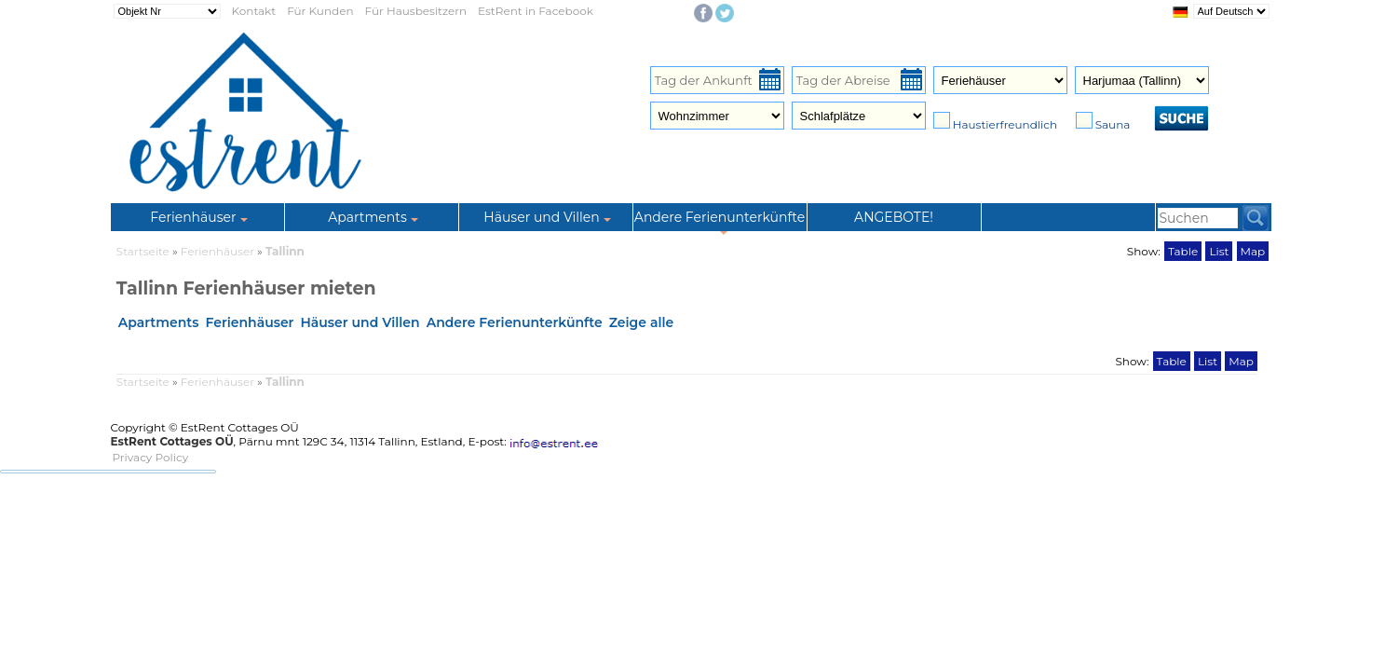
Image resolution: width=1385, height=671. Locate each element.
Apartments (158, 322)
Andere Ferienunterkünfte (515, 322)
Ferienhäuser (219, 251)
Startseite (143, 251)
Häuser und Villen (359, 322)
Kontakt (254, 11)
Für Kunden (320, 11)
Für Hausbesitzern (416, 11)
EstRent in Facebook (535, 11)
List (1219, 251)
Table (1183, 251)
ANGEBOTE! (893, 217)
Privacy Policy (151, 457)
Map (1253, 251)
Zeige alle (641, 322)
